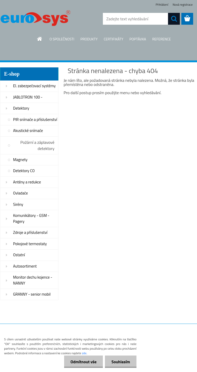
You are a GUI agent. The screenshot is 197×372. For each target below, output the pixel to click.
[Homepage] (39, 39)
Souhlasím (120, 362)
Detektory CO (24, 171)
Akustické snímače (28, 131)
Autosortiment (25, 266)
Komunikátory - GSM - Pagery (31, 218)
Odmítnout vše (84, 362)
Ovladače (20, 193)
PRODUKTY (88, 39)
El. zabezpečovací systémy (34, 86)
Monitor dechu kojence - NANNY (32, 280)
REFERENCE (161, 39)
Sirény (18, 204)
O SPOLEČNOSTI (62, 39)
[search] (174, 19)
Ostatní (19, 255)
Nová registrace (183, 4)
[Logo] (35, 19)
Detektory (21, 108)
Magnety (20, 160)
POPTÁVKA (137, 39)
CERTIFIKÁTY (113, 39)
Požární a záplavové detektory (37, 145)
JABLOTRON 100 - (28, 97)
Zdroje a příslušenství (30, 232)
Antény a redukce (27, 182)
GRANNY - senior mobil (32, 294)
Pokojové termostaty (30, 244)
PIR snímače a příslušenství (35, 119)
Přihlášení (162, 4)
